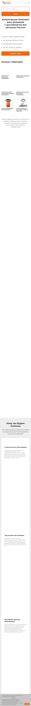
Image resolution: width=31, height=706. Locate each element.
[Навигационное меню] (29, 2)
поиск (15, 14)
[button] (25, 3)
